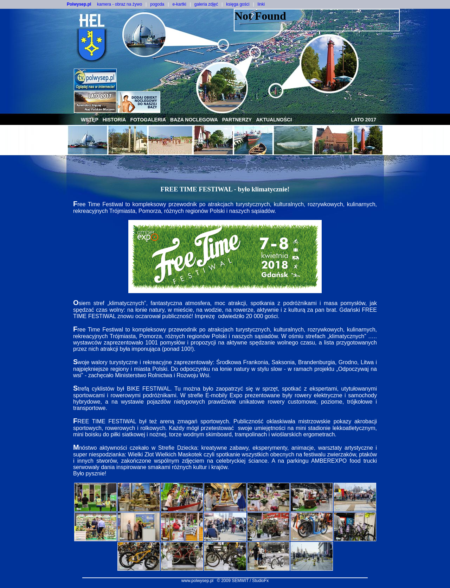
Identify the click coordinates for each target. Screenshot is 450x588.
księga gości (237, 4)
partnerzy (237, 119)
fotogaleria (148, 119)
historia (114, 119)
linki (261, 4)
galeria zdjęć (206, 4)
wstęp (89, 119)
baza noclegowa (194, 119)
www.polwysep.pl (197, 580)
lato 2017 (363, 119)
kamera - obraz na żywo (119, 4)
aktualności (274, 119)
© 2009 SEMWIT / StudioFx (243, 580)
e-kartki (179, 4)
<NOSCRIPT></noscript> (316, 20)
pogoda (157, 4)
